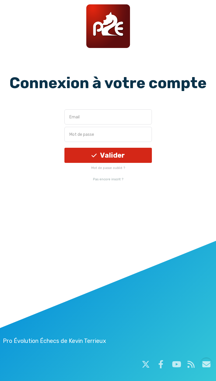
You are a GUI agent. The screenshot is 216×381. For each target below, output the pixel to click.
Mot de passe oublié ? (108, 168)
